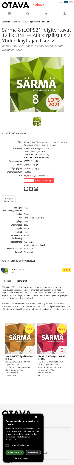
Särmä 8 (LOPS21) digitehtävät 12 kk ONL (31, 21)
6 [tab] (42, 392)
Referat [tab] (7, 281)
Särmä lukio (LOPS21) (34, 217)
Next (70, 356)
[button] (23, 458)
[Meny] (9, 13)
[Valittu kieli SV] (66, 2)
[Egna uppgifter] (65, 13)
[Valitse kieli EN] (71, 2)
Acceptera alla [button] (15, 452)
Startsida (6, 21)
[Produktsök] (28, 13)
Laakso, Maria (30, 151)
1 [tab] (21, 392)
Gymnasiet (29, 242)
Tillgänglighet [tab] (21, 281)
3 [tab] (30, 392)
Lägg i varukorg (43, 180)
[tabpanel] (19, 350)
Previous (1, 356)
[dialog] (23, 438)
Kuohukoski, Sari (31, 148)
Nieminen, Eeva (31, 157)
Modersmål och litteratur (35, 245)
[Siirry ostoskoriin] (46, 13)
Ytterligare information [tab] (9, 199)
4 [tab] (34, 392)
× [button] (40, 417)
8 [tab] (50, 392)
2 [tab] (25, 392)
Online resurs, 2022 (18, 269)
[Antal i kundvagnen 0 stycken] (46, 14)
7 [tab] (46, 392)
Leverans (8, 462)
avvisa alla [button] (33, 452)
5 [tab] (38, 392)
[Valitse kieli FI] (60, 2)
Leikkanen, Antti (31, 154)
